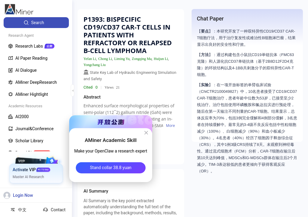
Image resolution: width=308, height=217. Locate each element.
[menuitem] (36, 22)
